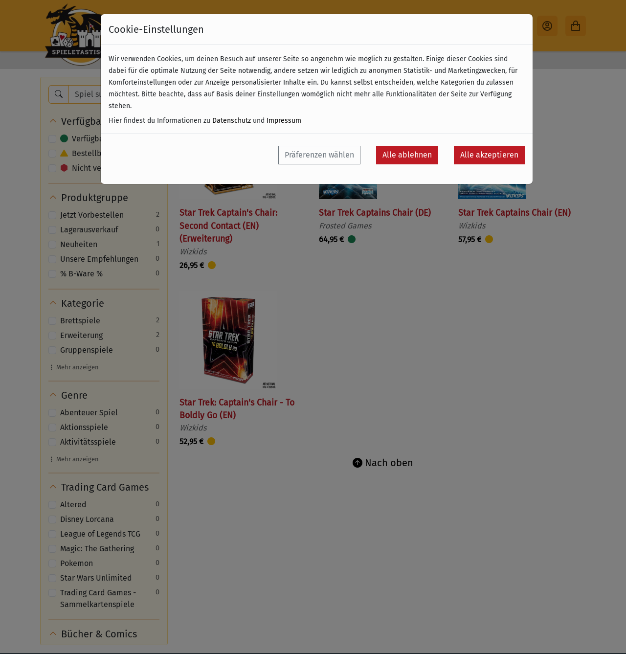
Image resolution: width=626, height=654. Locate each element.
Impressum (284, 120)
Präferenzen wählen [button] (319, 154)
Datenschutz (231, 120)
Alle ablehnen (407, 154)
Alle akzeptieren (489, 154)
